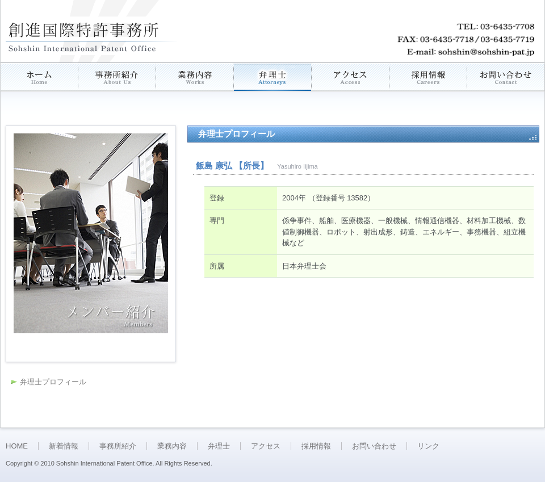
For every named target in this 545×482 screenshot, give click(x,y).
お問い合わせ (374, 446)
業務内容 (172, 446)
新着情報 (63, 446)
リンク (428, 446)
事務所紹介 (117, 446)
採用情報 (316, 446)
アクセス (265, 446)
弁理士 (219, 446)
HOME (17, 446)
